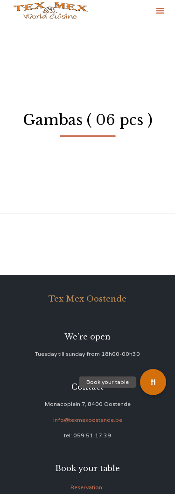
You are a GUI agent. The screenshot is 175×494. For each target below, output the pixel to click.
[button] (153, 382)
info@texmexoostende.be (87, 420)
